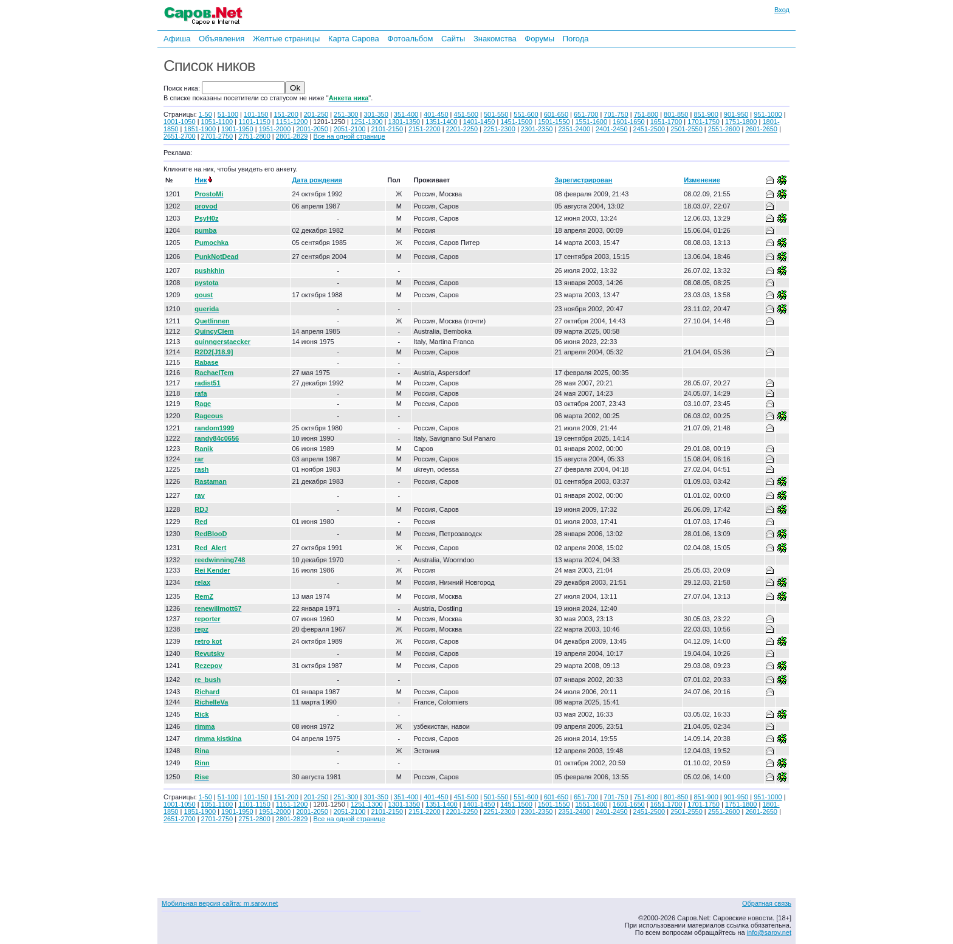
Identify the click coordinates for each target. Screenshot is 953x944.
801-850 (676, 114)
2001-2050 (312, 129)
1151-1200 (292, 121)
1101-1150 (254, 121)
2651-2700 (179, 136)
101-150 (256, 114)
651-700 (586, 114)
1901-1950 (237, 129)
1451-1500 (516, 121)
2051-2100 (350, 129)
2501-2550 (686, 129)
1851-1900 (200, 129)
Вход (782, 9)
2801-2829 (292, 136)
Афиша (176, 38)
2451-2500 (649, 129)
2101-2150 (387, 129)
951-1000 (768, 114)
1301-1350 (404, 121)
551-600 (526, 114)
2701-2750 (217, 136)
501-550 (496, 114)
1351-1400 (441, 121)
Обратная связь (766, 903)
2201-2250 (462, 129)
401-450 (436, 114)
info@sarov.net (769, 932)
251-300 (346, 114)
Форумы (539, 38)
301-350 (375, 114)
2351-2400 (574, 129)
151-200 (286, 114)
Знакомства (495, 38)
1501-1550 (554, 121)
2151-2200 (424, 129)
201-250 (316, 114)
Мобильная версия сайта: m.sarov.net (220, 903)
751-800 (646, 114)
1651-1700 (666, 121)
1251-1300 (367, 121)
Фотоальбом (410, 38)
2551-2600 (724, 129)
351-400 (406, 114)
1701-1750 (703, 121)
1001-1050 (179, 121)
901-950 (736, 114)
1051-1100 (217, 121)
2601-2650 (761, 129)
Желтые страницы (286, 38)
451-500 (466, 114)
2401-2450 (612, 129)
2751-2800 (254, 136)
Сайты (453, 38)
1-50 (205, 114)
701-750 (616, 114)
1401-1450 (479, 121)
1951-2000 (275, 129)
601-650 (556, 114)
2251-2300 (499, 129)
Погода (576, 38)
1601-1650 (629, 121)
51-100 (228, 114)
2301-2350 (537, 129)
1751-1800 (741, 121)
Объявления (221, 38)
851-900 (705, 114)
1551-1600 (592, 121)
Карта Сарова (353, 38)
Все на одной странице (349, 136)
